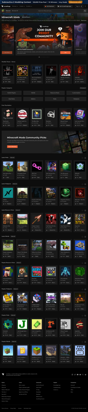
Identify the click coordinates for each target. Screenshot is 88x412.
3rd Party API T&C (23, 394)
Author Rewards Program (24, 389)
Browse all (83, 88)
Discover (8, 10)
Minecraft (4, 387)
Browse (15, 6)
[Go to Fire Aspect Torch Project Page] (22, 170)
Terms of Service (5, 408)
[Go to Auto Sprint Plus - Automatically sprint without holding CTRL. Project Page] (8, 170)
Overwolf (73, 385)
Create (22, 6)
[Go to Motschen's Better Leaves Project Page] (80, 275)
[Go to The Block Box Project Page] (36, 117)
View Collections (12, 146)
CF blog (37, 389)
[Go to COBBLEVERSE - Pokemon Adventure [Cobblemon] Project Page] (36, 301)
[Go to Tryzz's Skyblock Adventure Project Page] (65, 248)
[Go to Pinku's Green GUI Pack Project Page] (22, 222)
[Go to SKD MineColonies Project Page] (51, 196)
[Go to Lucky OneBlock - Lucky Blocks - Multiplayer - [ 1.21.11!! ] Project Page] (22, 354)
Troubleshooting (56, 387)
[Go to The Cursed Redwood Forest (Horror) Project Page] (36, 74)
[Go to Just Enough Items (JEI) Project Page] (22, 327)
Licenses (20, 408)
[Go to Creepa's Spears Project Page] (36, 222)
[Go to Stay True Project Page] (36, 275)
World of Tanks (5, 401)
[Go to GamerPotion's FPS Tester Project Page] (80, 354)
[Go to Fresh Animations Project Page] (8, 275)
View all (12, 157)
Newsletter (38, 392)
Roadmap (38, 394)
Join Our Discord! (40, 385)
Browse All (15, 10)
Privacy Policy (13, 408)
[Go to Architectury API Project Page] (51, 327)
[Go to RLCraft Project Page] (65, 301)
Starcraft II (4, 394)
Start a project (22, 385)
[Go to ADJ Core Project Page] (36, 170)
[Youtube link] (77, 374)
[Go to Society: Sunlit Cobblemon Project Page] (22, 117)
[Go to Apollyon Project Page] (8, 74)
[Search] (85, 10)
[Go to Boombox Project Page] (51, 117)
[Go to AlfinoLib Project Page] (80, 170)
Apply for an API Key (23, 392)
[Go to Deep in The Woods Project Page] (22, 248)
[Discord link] (80, 374)
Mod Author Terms (27, 408)
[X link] (83, 374)
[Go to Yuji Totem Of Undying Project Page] (51, 222)
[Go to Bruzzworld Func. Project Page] (22, 196)
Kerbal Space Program (6, 396)
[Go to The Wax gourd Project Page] (65, 170)
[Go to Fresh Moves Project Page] (22, 275)
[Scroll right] (85, 158)
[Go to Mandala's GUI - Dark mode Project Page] (51, 275)
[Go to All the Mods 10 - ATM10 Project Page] (8, 301)
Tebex (72, 389)
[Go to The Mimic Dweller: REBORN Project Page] (22, 74)
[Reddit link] (85, 374)
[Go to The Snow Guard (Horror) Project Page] (51, 74)
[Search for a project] (60, 11)
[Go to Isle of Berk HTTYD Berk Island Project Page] (51, 354)
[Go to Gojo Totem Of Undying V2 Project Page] (65, 222)
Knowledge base (56, 385)
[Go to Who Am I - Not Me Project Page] (80, 196)
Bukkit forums (39, 396)
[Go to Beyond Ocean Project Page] (65, 117)
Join (65, 52)
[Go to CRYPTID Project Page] (80, 74)
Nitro (72, 392)
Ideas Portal (38, 387)
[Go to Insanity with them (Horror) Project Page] (36, 196)
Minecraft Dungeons (6, 398)
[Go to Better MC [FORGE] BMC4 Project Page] (51, 301)
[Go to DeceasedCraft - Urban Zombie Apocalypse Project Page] (22, 301)
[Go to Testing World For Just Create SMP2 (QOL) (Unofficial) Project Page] (80, 248)
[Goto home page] (6, 6)
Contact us (55, 389)
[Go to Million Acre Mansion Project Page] (36, 248)
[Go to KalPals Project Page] (8, 196)
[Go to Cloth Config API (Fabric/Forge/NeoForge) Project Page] (36, 327)
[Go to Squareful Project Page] (80, 222)
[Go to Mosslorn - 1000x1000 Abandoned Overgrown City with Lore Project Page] (65, 354)
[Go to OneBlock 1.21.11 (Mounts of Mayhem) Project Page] (36, 354)
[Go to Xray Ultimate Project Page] (65, 275)
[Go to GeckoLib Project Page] (8, 327)
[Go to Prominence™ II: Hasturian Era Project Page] (80, 301)
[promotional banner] (44, 2)
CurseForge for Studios (75, 387)
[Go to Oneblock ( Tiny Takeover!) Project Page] (8, 354)
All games (4, 385)
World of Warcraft (6, 389)
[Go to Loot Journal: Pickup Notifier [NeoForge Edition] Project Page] (80, 117)
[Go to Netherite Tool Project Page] (8, 222)
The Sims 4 (4, 392)
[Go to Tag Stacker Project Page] (8, 117)
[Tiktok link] (75, 374)
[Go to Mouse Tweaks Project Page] (65, 327)
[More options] (85, 6)
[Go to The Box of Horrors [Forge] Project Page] (65, 74)
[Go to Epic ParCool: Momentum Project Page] (51, 170)
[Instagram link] (72, 374)
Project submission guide (24, 387)
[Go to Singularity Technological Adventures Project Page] (65, 196)
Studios (29, 6)
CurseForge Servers (40, 398)
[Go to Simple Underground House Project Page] (8, 248)
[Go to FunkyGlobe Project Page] (51, 248)
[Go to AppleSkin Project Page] (80, 327)
